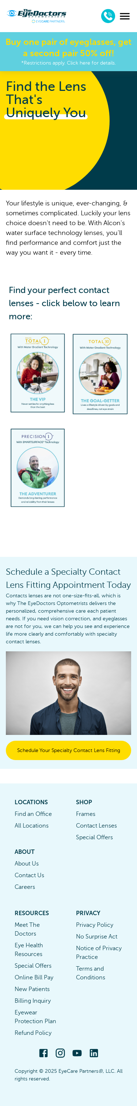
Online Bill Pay (34, 977)
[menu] (124, 16)
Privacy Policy (94, 925)
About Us (27, 863)
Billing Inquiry (33, 1001)
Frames (85, 814)
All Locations (32, 825)
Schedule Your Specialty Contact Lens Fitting (68, 750)
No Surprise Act (96, 936)
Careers (25, 887)
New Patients (32, 989)
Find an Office (33, 814)
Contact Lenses (96, 825)
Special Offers (94, 837)
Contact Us (29, 875)
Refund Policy (33, 1033)
